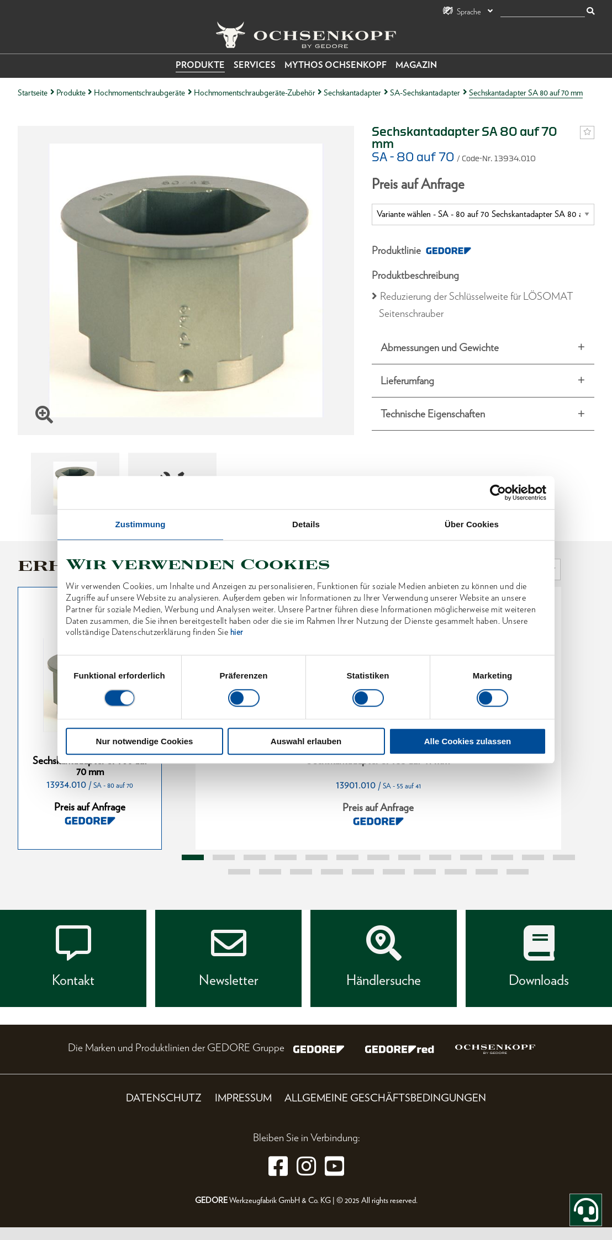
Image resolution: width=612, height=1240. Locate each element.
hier (236, 633)
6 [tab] (347, 857)
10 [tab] (471, 857)
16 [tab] (301, 872)
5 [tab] (316, 857)
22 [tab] (487, 872)
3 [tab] (255, 857)
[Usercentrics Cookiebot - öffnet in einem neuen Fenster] (498, 492)
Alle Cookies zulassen (467, 741)
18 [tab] (363, 872)
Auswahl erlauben (306, 741)
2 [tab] (224, 857)
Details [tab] (306, 524)
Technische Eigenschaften (433, 413)
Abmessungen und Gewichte (440, 347)
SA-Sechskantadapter (425, 92)
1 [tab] (193, 857)
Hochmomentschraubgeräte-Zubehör (254, 92)
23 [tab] (518, 872)
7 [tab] (378, 857)
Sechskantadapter (352, 92)
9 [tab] (440, 857)
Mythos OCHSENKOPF (335, 65)
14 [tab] (239, 872)
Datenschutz (164, 1097)
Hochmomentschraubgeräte (139, 92)
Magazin (416, 65)
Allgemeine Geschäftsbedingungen (385, 1097)
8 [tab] (409, 857)
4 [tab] (286, 857)
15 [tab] (270, 872)
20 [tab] (425, 872)
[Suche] (542, 12)
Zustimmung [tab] (140, 524)
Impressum (243, 1097)
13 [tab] (564, 857)
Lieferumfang (407, 380)
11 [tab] (502, 857)
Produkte (200, 65)
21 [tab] (456, 872)
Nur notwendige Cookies (144, 741)
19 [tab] (394, 872)
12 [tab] (533, 857)
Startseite (33, 92)
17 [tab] (332, 872)
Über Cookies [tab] (472, 524)
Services (255, 65)
